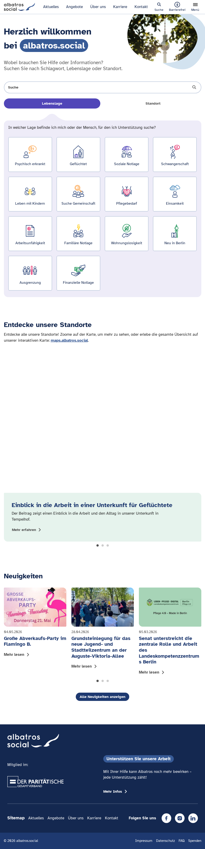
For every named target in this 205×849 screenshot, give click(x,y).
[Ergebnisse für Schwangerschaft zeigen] (175, 154)
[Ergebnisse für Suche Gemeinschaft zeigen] (78, 194)
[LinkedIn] (193, 818)
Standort (153, 103)
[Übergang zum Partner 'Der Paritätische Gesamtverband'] (35, 781)
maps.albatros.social (69, 340)
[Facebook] (166, 818)
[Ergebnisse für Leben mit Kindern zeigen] (30, 194)
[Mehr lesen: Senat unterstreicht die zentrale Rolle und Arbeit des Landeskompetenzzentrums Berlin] (170, 632)
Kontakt (141, 6)
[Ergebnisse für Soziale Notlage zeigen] (127, 154)
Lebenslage (52, 103)
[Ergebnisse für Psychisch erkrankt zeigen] (30, 154)
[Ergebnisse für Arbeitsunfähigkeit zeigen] (30, 233)
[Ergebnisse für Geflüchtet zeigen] (78, 154)
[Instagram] (180, 818)
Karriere (120, 6)
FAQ (182, 841)
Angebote (74, 6)
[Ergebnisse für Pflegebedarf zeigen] (127, 194)
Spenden (194, 841)
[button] (97, 545)
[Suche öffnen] (102, 87)
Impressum (143, 841)
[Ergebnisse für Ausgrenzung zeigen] (30, 273)
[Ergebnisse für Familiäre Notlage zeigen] (78, 233)
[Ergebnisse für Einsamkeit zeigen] (175, 194)
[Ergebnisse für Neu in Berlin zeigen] (175, 233)
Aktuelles (51, 6)
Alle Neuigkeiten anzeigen (102, 696)
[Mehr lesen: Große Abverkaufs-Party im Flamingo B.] (35, 623)
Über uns (98, 6)
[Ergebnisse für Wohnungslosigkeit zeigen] (127, 233)
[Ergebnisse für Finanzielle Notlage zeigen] (78, 273)
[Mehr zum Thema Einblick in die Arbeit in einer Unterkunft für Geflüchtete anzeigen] (27, 529)
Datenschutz (165, 841)
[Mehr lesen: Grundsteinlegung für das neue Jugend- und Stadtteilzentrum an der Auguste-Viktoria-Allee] (102, 629)
